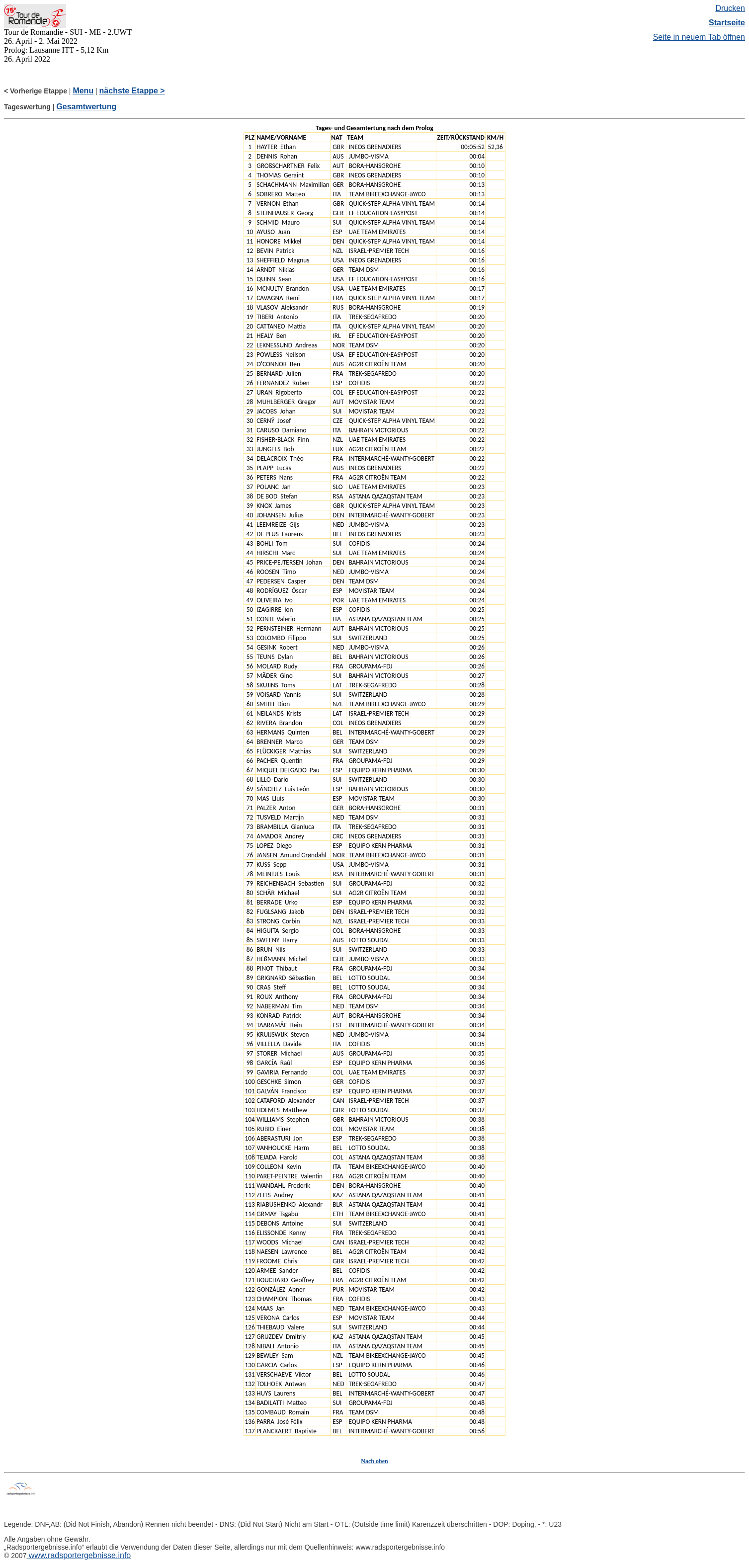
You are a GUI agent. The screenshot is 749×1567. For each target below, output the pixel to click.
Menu (83, 90)
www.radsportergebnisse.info (78, 1555)
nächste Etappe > (132, 90)
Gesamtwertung (86, 106)
